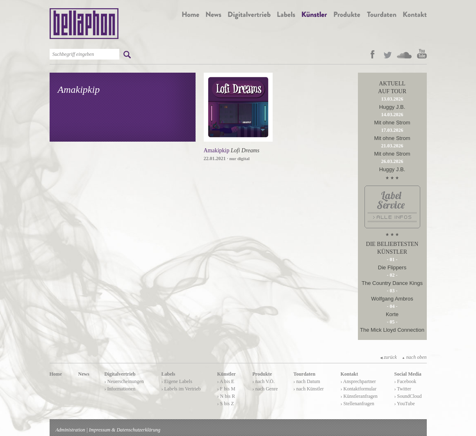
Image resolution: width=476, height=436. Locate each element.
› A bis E (226, 381)
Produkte (262, 374)
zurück (388, 357)
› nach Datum (307, 381)
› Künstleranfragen (359, 396)
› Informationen (120, 389)
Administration (70, 430)
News (83, 374)
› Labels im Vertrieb (181, 389)
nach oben (414, 357)
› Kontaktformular (359, 389)
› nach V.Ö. (264, 381)
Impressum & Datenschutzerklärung (124, 430)
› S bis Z (225, 403)
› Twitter (402, 389)
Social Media (407, 374)
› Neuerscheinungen (124, 381)
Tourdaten (305, 374)
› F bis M (226, 389)
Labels (168, 374)
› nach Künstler (309, 389)
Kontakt (349, 374)
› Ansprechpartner (358, 381)
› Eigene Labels (177, 381)
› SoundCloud (408, 396)
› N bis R (226, 396)
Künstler (226, 374)
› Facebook (405, 381)
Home (56, 374)
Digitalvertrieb (120, 374)
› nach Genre (265, 389)
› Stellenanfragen (357, 403)
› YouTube (404, 403)
